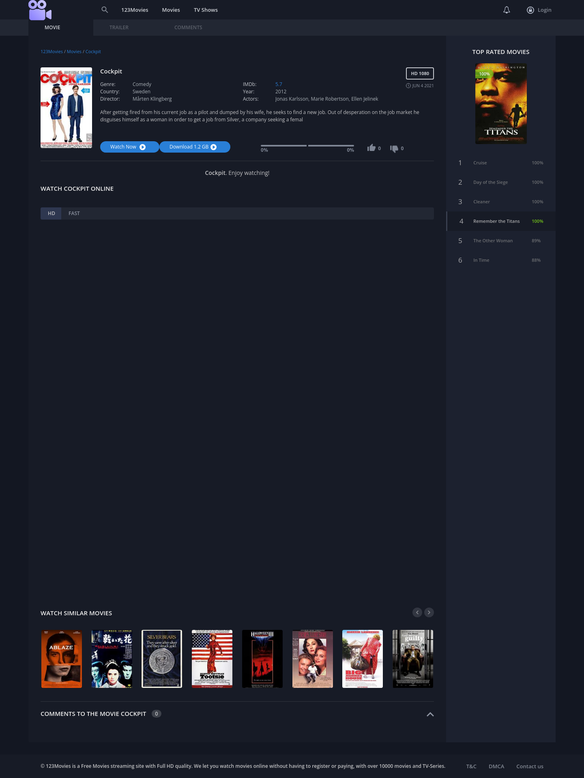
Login (539, 10)
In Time (481, 257)
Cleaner (481, 199)
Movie (52, 27)
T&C (471, 766)
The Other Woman (493, 238)
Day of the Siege (490, 179)
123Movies (134, 9)
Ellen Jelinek (364, 98)
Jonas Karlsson (291, 98)
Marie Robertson (330, 98)
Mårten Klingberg (152, 98)
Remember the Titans (496, 218)
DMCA (496, 766)
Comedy (142, 84)
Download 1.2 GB (194, 146)
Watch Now (129, 146)
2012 (280, 91)
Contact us (529, 766)
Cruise (480, 160)
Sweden (141, 91)
